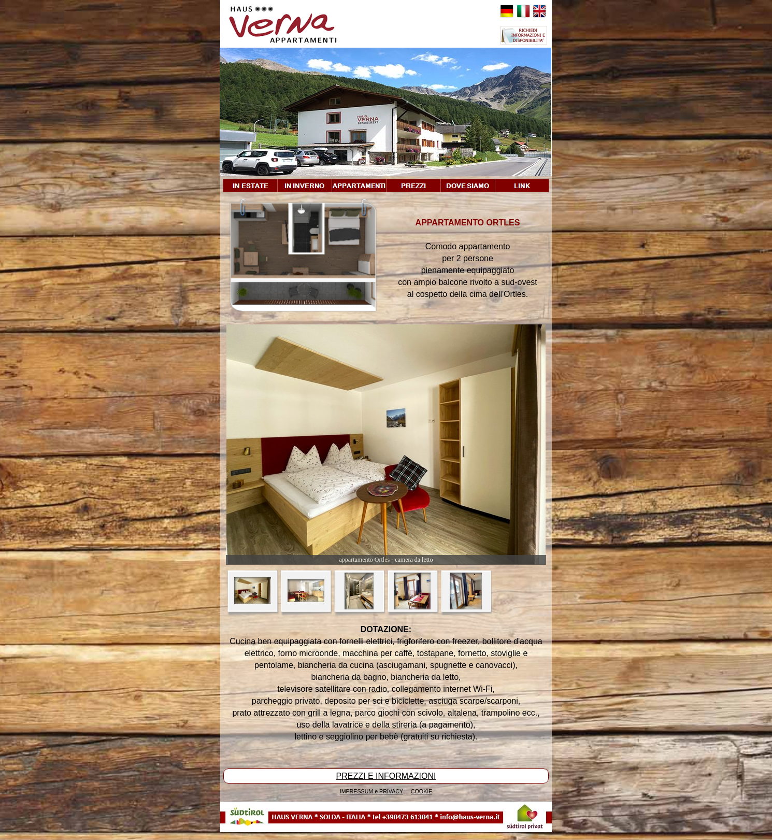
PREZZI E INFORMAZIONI (386, 776)
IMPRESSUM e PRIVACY (371, 791)
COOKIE (421, 791)
